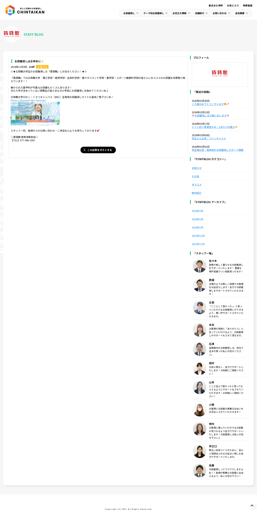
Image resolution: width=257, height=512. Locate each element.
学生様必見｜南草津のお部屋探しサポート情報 (217, 150)
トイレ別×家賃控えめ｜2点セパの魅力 (214, 127)
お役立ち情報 (179, 13)
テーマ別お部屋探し (153, 13)
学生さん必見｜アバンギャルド (209, 138)
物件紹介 (197, 193)
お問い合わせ (220, 13)
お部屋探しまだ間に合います (210, 115)
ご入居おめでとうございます (210, 104)
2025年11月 (198, 244)
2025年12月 (198, 235)
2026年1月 (197, 227)
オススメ (197, 184)
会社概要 (239, 13)
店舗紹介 (199, 13)
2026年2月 (197, 219)
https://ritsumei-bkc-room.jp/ (28, 100)
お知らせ (42, 67)
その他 (195, 176)
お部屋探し (129, 13)
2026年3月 (197, 211)
